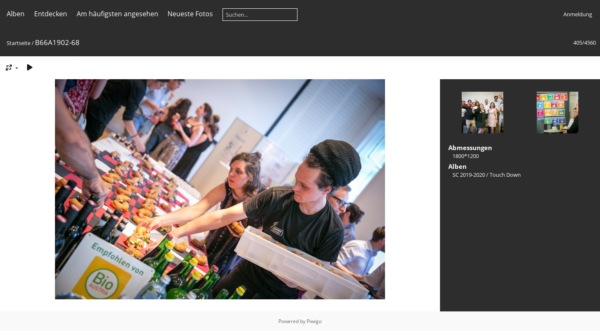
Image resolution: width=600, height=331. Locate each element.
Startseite (18, 43)
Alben (16, 13)
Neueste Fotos (190, 13)
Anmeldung (577, 14)
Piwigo (314, 321)
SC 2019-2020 (468, 174)
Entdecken (50, 13)
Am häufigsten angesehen (117, 13)
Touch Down (505, 174)
